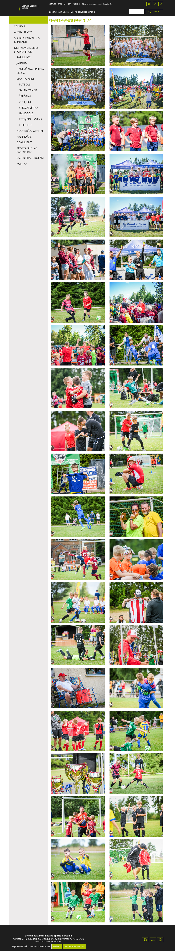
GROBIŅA (61, 4)
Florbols (25, 125)
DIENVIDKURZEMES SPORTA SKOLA (26, 49)
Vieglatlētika (28, 107)
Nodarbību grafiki (30, 131)
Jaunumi (22, 63)
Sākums (53, 11)
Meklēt (154, 11)
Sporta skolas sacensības (27, 150)
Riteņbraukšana (30, 119)
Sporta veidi (25, 78)
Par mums (24, 57)
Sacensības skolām (30, 158)
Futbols (25, 84)
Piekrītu (57, 946)
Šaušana (25, 96)
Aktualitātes (63, 11)
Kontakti (23, 163)
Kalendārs (24, 136)
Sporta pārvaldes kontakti (83, 11)
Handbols (26, 113)
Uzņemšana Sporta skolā (30, 71)
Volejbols (26, 102)
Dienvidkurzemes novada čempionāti (97, 4)
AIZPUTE (52, 4)
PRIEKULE (76, 4)
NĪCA (69, 4)
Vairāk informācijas (75, 946)
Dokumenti (25, 142)
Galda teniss (28, 90)
